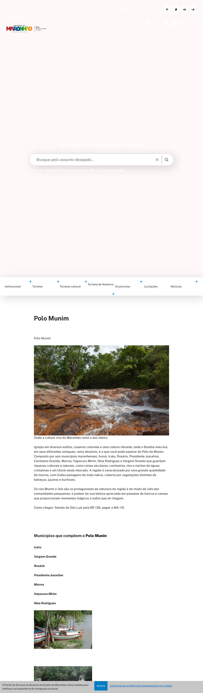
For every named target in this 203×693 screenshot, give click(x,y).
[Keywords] (92, 159)
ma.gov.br (17, 17)
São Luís (95, 170)
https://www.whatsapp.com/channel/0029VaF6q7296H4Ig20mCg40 (184, 23)
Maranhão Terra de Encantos (67, 170)
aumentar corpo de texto (184, 9)
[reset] (157, 159)
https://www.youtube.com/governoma (175, 23)
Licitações (151, 286)
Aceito (101, 685)
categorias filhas (30, 281)
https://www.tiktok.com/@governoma (165, 23)
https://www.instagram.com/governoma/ (156, 23)
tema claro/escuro (167, 9)
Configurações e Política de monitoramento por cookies (141, 685)
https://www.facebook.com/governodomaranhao (138, 23)
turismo (118, 170)
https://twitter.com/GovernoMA (147, 23)
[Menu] (193, 23)
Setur (107, 170)
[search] (166, 159)
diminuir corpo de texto (193, 9)
